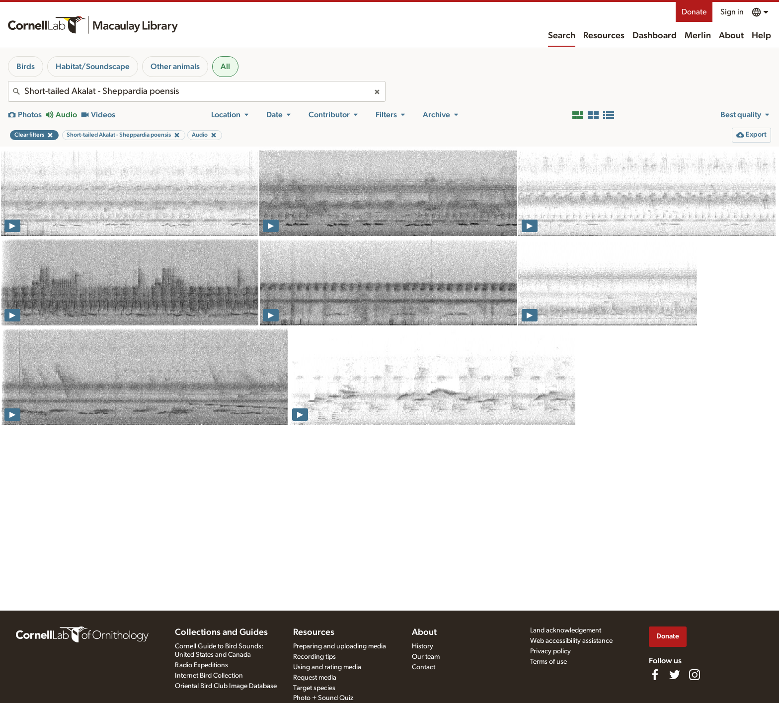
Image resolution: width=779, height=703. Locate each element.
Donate (694, 12)
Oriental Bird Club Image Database (226, 686)
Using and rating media (327, 667)
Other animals (175, 67)
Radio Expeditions (201, 665)
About (731, 35)
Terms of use (548, 661)
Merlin (698, 35)
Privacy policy (550, 651)
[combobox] (196, 91)
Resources (603, 35)
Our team (426, 656)
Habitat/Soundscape (93, 67)
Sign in (732, 12)
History (422, 646)
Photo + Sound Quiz (323, 698)
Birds (25, 67)
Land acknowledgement (565, 630)
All (225, 67)
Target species (314, 688)
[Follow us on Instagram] (695, 675)
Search (561, 35)
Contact (423, 667)
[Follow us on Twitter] (675, 675)
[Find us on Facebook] (655, 675)
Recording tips (314, 656)
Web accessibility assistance (571, 640)
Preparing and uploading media (339, 646)
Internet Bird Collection (209, 675)
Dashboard (654, 35)
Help (761, 35)
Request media (314, 677)
